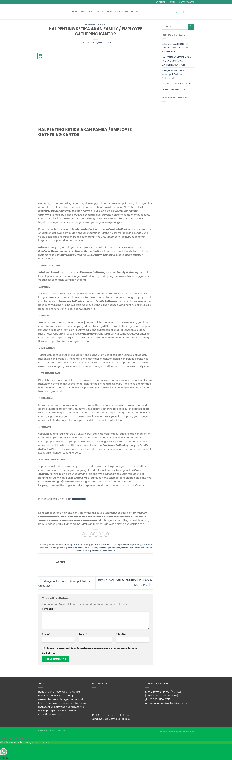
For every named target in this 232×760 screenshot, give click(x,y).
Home (75, 11)
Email (83, 634)
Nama (46, 634)
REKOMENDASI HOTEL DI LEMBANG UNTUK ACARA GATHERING (175, 47)
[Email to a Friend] (95, 534)
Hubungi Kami (121, 11)
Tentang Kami (96, 11)
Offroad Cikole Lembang (132, 548)
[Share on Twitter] (90, 534)
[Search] (177, 12)
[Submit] (191, 26)
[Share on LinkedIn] (106, 534)
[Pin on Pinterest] (101, 534)
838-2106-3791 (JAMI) (165, 695)
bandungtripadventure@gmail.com (169, 703)
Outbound (101, 24)
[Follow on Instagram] (188, 11)
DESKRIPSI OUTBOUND (174, 89)
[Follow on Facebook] (184, 11)
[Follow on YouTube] (192, 11)
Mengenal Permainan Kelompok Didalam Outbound (174, 74)
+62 (150, 695)
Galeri (108, 11)
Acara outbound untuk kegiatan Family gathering (118, 544)
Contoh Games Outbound (177, 83)
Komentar (48, 608)
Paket (83, 11)
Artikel (134, 11)
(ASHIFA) (176, 691)
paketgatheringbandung (103, 550)
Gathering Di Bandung (109, 548)
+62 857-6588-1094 (159, 691)
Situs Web (121, 634)
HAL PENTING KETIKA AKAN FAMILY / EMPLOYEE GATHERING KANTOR (176, 61)
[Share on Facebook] (84, 534)
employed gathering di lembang (83, 548)
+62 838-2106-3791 (159, 699)
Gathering (90, 24)
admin (108, 43)
